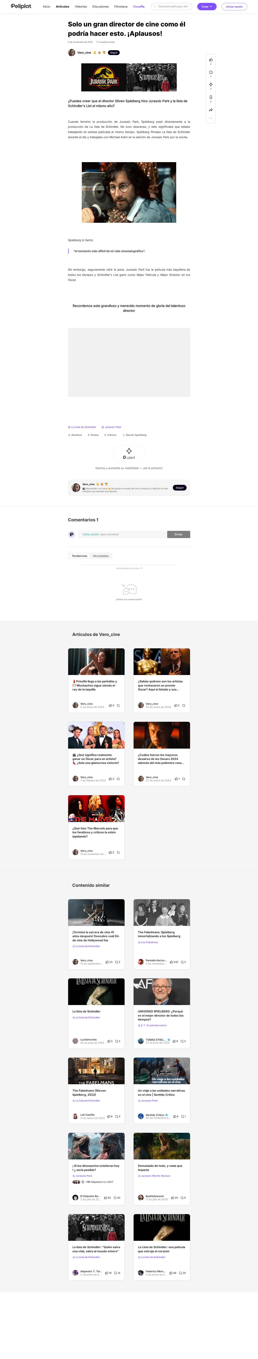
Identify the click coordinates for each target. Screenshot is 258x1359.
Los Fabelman (148, 942)
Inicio (46, 6)
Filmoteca (120, 6)
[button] (211, 118)
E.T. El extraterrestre (152, 1025)
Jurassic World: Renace (154, 1175)
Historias (81, 6)
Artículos (62, 6)
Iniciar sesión (234, 6)
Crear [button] (207, 6)
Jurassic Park (148, 1100)
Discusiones (100, 6)
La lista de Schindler (86, 946)
